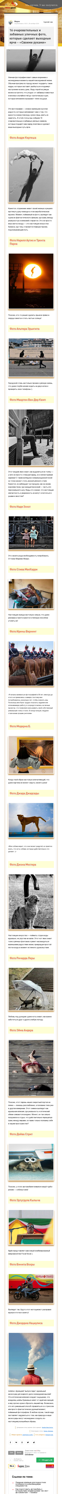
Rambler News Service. (47, 1427)
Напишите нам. (49, 1435)
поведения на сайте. (27, 1435)
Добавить (15, 1460)
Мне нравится (50, 1466)
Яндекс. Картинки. (48, 1431)
